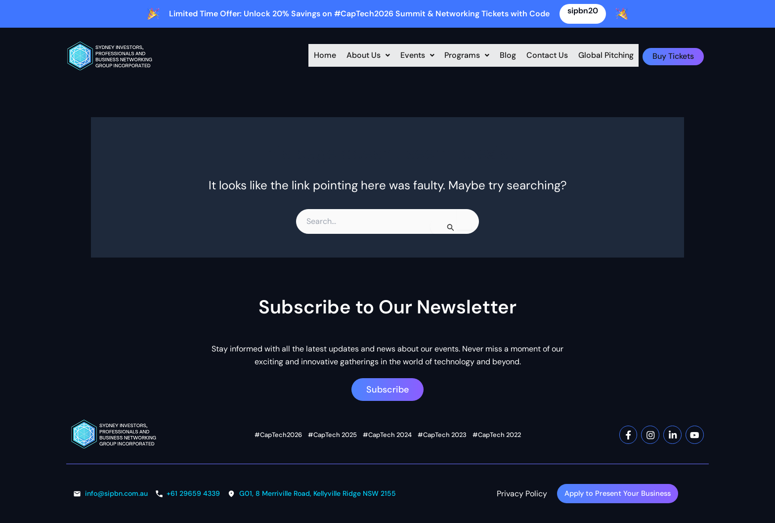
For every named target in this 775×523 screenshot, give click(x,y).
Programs (458, 56)
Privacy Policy (522, 493)
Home (303, 56)
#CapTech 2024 (387, 434)
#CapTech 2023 (442, 434)
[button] (351, 56)
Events (405, 56)
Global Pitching (611, 56)
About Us (351, 56)
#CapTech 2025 (332, 434)
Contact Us (548, 56)
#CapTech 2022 (497, 434)
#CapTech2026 (278, 434)
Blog (504, 56)
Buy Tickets (677, 56)
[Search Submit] (451, 226)
